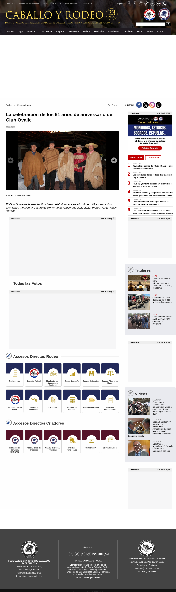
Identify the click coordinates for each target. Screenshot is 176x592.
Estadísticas (113, 31)
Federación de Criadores (29, 3)
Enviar (114, 105)
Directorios (56, 3)
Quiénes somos (71, 3)
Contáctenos (87, 3)
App (21, 31)
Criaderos (128, 31)
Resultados (99, 31)
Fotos (139, 31)
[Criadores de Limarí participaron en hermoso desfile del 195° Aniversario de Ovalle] (150, 298)
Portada (11, 31)
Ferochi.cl (11, 3)
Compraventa (45, 31)
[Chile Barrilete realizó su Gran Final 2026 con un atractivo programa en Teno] (150, 319)
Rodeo (9, 105)
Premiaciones (24, 105)
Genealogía (74, 31)
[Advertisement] (88, 66)
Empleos (60, 31)
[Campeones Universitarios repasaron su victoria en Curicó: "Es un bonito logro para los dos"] (150, 406)
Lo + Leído (136, 157)
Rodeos (86, 31)
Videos (150, 31)
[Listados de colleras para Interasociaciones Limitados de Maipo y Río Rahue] (150, 282)
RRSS (45, 3)
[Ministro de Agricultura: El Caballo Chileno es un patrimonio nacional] (150, 446)
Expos (160, 31)
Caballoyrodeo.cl (22, 195)
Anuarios (31, 31)
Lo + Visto (153, 157)
